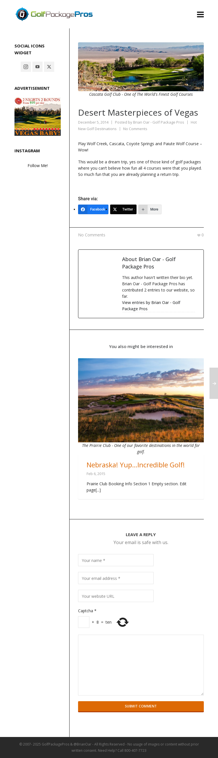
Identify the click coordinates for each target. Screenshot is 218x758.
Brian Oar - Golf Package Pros (158, 122)
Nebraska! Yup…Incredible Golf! (136, 464)
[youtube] (37, 67)
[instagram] (26, 67)
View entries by (151, 305)
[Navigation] (200, 14)
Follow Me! (38, 165)
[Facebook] (93, 209)
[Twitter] (123, 209)
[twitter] (49, 67)
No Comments (135, 128)
